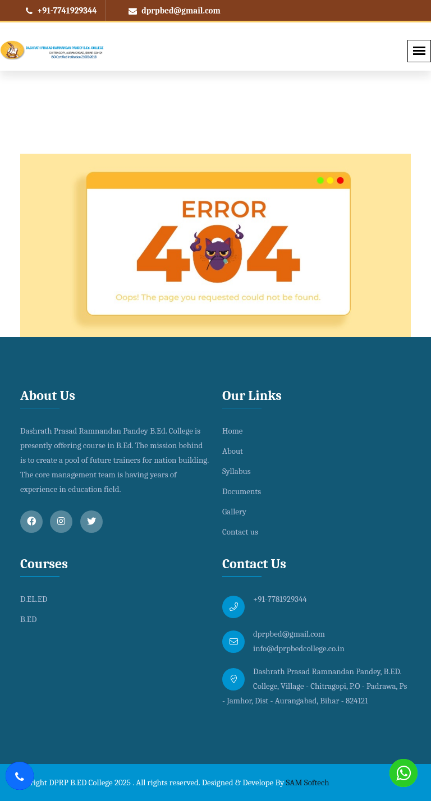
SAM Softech (307, 782)
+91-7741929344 (61, 11)
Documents (241, 491)
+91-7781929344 (280, 599)
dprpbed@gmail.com (175, 11)
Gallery (234, 512)
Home (232, 431)
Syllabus (236, 471)
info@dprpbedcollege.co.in (299, 648)
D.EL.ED (33, 599)
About (232, 451)
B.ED (28, 619)
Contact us (240, 532)
